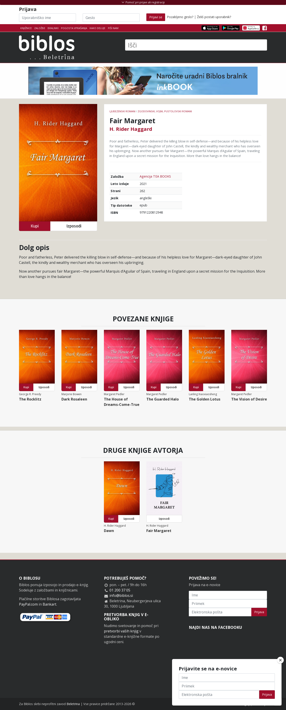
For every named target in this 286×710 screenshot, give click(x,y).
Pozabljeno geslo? (180, 17)
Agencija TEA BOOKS (155, 176)
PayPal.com (28, 604)
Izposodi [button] (73, 226)
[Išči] (196, 45)
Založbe (39, 28)
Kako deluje (97, 28)
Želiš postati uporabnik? (214, 17)
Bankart (49, 604)
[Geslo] (111, 17)
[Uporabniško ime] (47, 17)
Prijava (259, 612)
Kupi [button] (35, 226)
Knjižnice (26, 28)
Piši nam (113, 28)
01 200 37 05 (119, 590)
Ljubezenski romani (122, 111)
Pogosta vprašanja (74, 28)
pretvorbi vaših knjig (121, 631)
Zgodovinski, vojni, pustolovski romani (165, 111)
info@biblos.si (121, 595)
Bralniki (53, 28)
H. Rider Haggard (130, 128)
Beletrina (73, 704)
